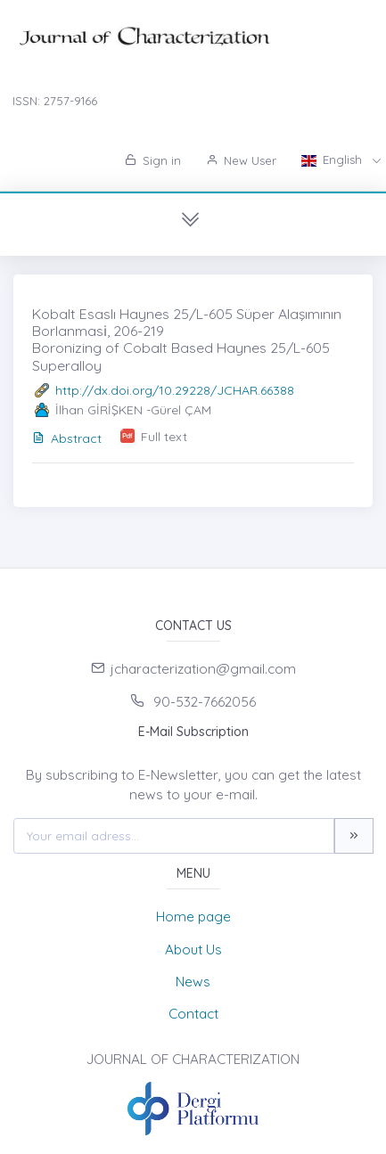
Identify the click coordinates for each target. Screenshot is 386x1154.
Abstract (67, 438)
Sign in (153, 160)
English (333, 159)
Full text (164, 437)
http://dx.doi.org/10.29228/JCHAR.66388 (174, 390)
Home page (193, 916)
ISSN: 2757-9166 (54, 101)
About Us (193, 949)
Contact (193, 1013)
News (193, 981)
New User (241, 160)
